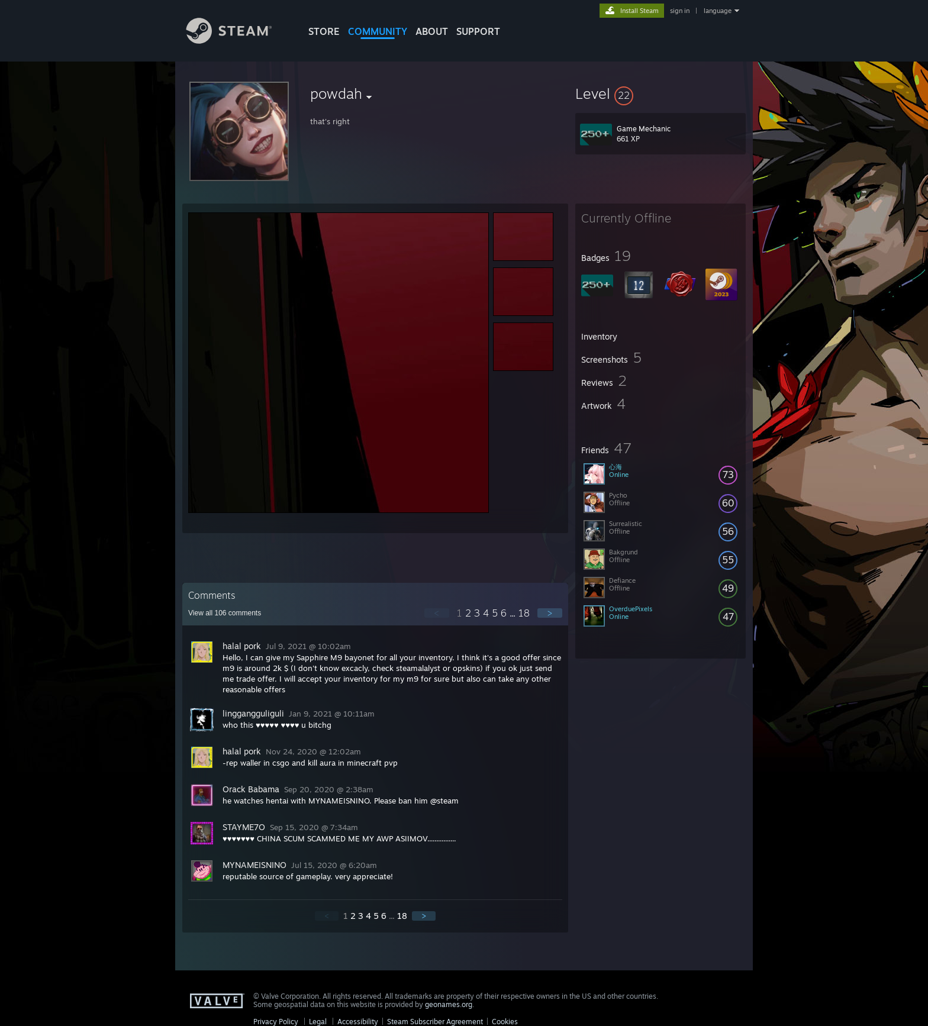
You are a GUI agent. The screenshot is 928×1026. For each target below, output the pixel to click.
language (718, 11)
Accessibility (357, 1021)
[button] (660, 93)
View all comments (224, 613)
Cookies (505, 1021)
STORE (324, 31)
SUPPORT (478, 31)
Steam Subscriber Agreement (435, 1021)
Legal (318, 1021)
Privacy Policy (275, 1021)
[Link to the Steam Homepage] (238, 41)
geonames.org (448, 1004)
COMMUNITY (377, 31)
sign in (679, 11)
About (431, 31)
